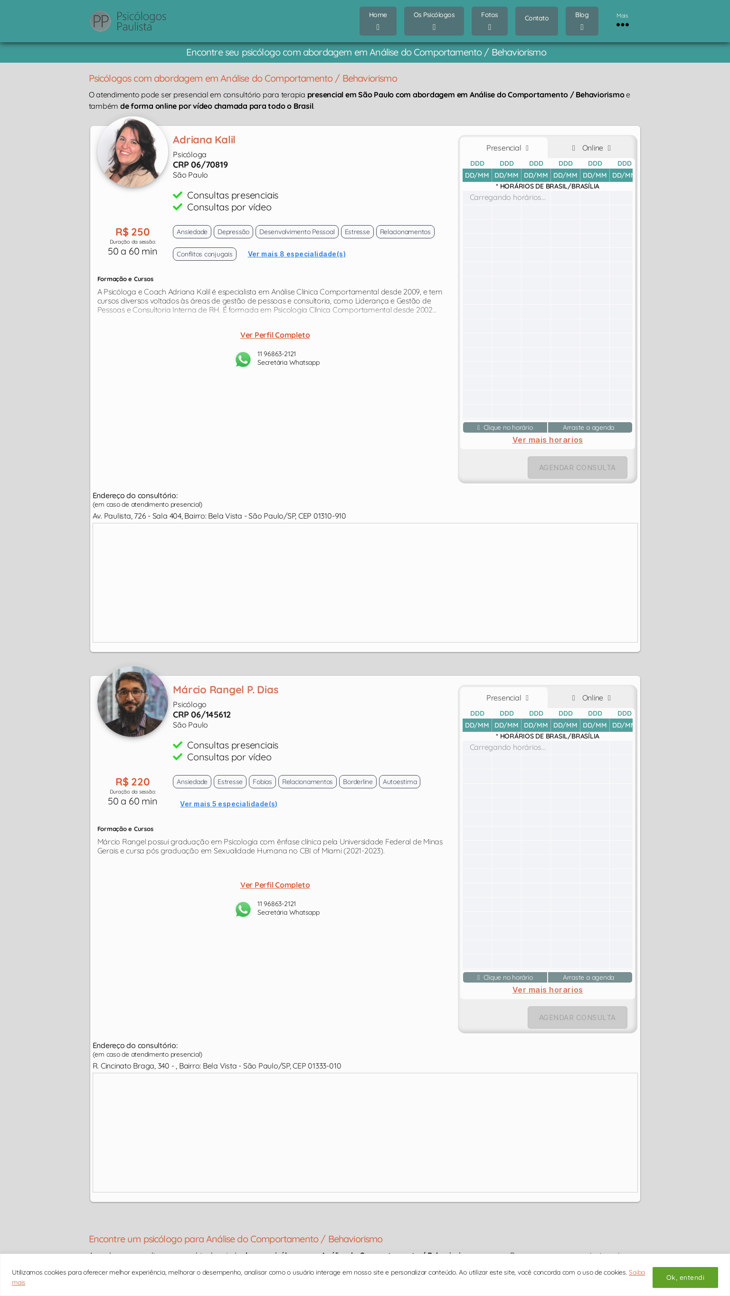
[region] (365, 1275)
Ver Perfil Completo (275, 335)
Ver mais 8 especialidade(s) (297, 254)
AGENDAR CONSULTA (577, 467)
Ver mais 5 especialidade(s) (229, 804)
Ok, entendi (685, 1277)
